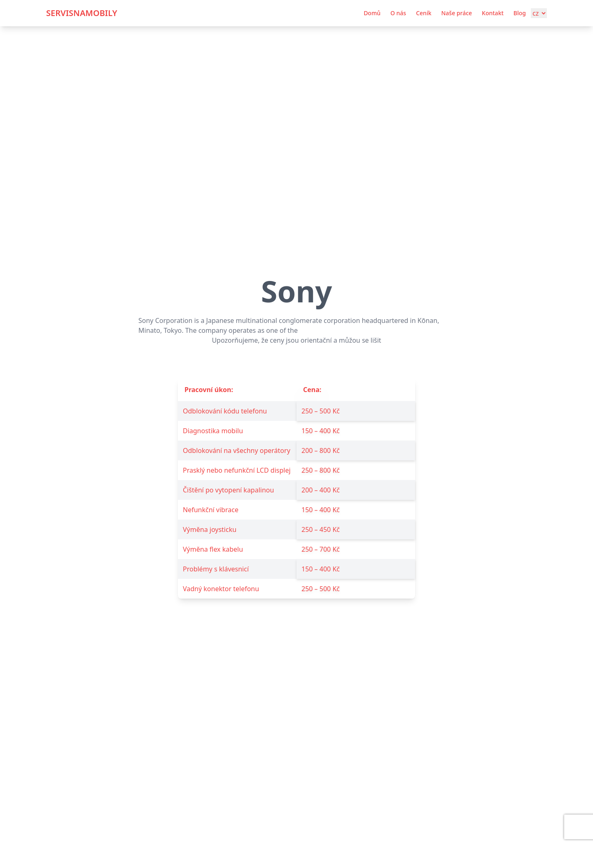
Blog (520, 13)
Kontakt (493, 13)
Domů (372, 13)
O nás (398, 13)
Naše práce (456, 13)
